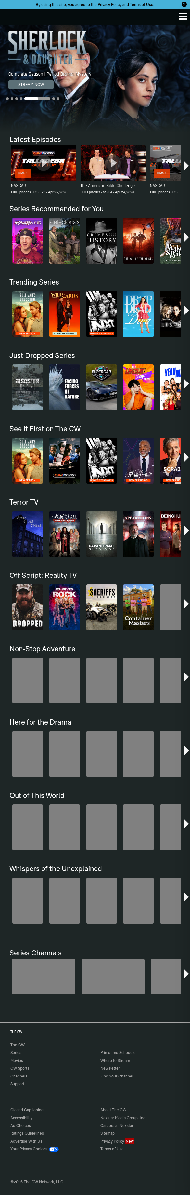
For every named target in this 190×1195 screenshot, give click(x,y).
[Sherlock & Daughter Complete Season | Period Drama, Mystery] (95, 78)
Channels (18, 1076)
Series (15, 1052)
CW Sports (19, 1068)
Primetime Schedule (118, 1052)
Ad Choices (20, 1125)
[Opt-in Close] (184, 4)
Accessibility (21, 1117)
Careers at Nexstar (116, 1125)
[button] (186, 167)
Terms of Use (141, 4)
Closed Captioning (27, 1109)
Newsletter (110, 1068)
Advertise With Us (26, 1141)
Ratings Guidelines (27, 1133)
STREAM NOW (31, 84)
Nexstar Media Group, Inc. (123, 1117)
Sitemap (107, 1133)
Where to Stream (115, 1060)
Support (17, 1083)
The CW (11, 15)
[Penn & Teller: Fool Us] (43, 976)
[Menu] (183, 16)
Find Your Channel (116, 1076)
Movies (16, 1060)
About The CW (113, 1109)
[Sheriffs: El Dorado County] (113, 976)
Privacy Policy (109, 4)
